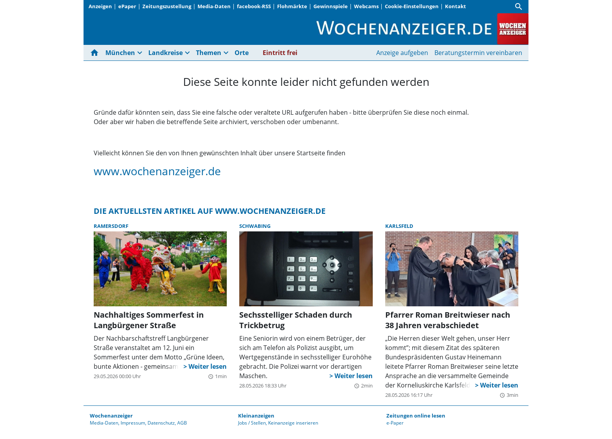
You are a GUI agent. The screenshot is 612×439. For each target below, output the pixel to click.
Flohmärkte (292, 6)
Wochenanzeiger (111, 415)
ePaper (127, 6)
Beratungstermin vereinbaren (478, 52)
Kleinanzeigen (256, 415)
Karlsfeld (399, 225)
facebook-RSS (254, 6)
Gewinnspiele (330, 6)
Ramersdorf (111, 225)
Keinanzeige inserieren (293, 422)
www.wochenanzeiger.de (157, 171)
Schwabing (254, 225)
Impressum (133, 422)
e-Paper (395, 422)
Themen (208, 52)
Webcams (366, 6)
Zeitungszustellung (166, 6)
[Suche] (519, 6)
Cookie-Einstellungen (412, 6)
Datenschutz (161, 422)
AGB (182, 422)
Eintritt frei (280, 52)
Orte (242, 52)
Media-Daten (214, 6)
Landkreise (165, 52)
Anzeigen (100, 6)
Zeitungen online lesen (415, 415)
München (120, 52)
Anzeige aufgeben (402, 52)
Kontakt (455, 6)
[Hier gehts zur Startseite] (96, 52)
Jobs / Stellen (252, 422)
